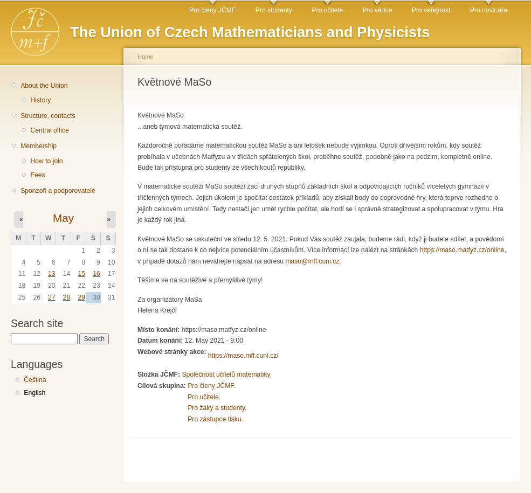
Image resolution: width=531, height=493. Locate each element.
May (63, 218)
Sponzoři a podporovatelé (57, 191)
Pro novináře (488, 10)
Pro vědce (377, 10)
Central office (49, 130)
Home (145, 56)
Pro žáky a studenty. (217, 408)
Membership (38, 146)
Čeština (35, 380)
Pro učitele (327, 10)
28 (67, 297)
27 (52, 297)
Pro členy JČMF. (212, 386)
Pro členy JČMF (212, 10)
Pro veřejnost (431, 10)
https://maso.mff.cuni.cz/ (243, 355)
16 (96, 273)
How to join (46, 161)
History (40, 100)
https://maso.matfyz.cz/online (462, 250)
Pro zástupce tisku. (215, 419)
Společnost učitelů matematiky (226, 374)
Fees (37, 175)
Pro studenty (274, 10)
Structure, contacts (47, 116)
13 (52, 273)
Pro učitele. (204, 397)
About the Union (43, 85)
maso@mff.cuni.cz (312, 261)
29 (81, 297)
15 (81, 273)
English (34, 393)
